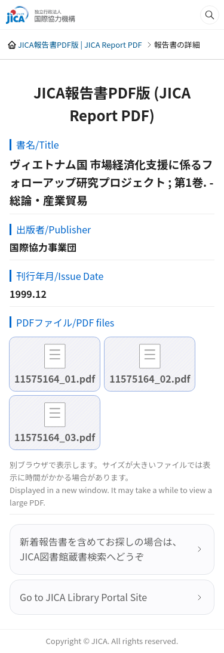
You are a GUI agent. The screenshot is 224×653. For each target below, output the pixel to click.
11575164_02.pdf (149, 378)
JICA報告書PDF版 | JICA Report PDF (80, 44)
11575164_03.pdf (54, 437)
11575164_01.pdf (54, 378)
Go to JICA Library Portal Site (83, 597)
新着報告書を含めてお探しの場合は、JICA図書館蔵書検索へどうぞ (101, 549)
